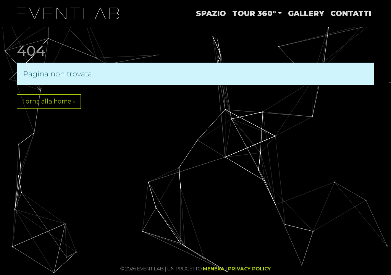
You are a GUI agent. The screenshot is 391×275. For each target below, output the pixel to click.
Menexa (214, 269)
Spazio (211, 13)
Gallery (306, 13)
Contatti (350, 13)
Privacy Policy (249, 269)
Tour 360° (254, 13)
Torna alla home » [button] (49, 101)
